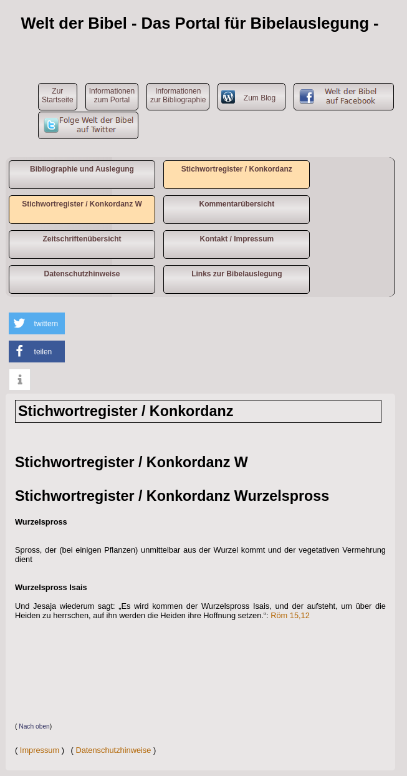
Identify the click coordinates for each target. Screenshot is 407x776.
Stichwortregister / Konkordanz (236, 169)
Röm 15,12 (290, 615)
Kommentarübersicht (236, 204)
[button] (37, 323)
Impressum (39, 750)
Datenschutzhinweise (82, 273)
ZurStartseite (58, 95)
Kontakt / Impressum (236, 239)
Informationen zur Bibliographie (178, 95)
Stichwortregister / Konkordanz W (82, 204)
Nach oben (34, 726)
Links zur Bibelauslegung (236, 273)
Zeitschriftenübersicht (81, 239)
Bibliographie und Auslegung (82, 169)
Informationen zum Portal (112, 95)
